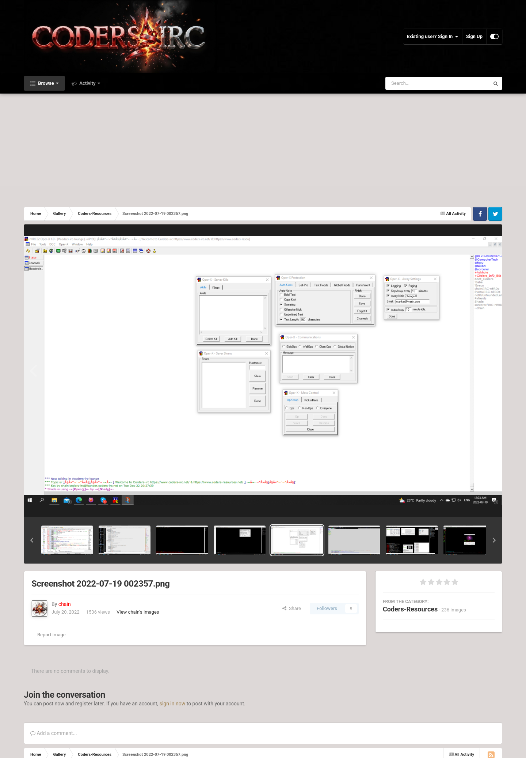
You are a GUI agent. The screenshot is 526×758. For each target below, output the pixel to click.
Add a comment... (53, 733)
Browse (46, 83)
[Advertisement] (263, 148)
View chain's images (138, 612)
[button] (32, 540)
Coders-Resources (410, 609)
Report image (51, 634)
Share (291, 608)
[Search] (419, 83)
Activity (87, 83)
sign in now (173, 703)
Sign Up (474, 36)
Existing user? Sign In (432, 36)
